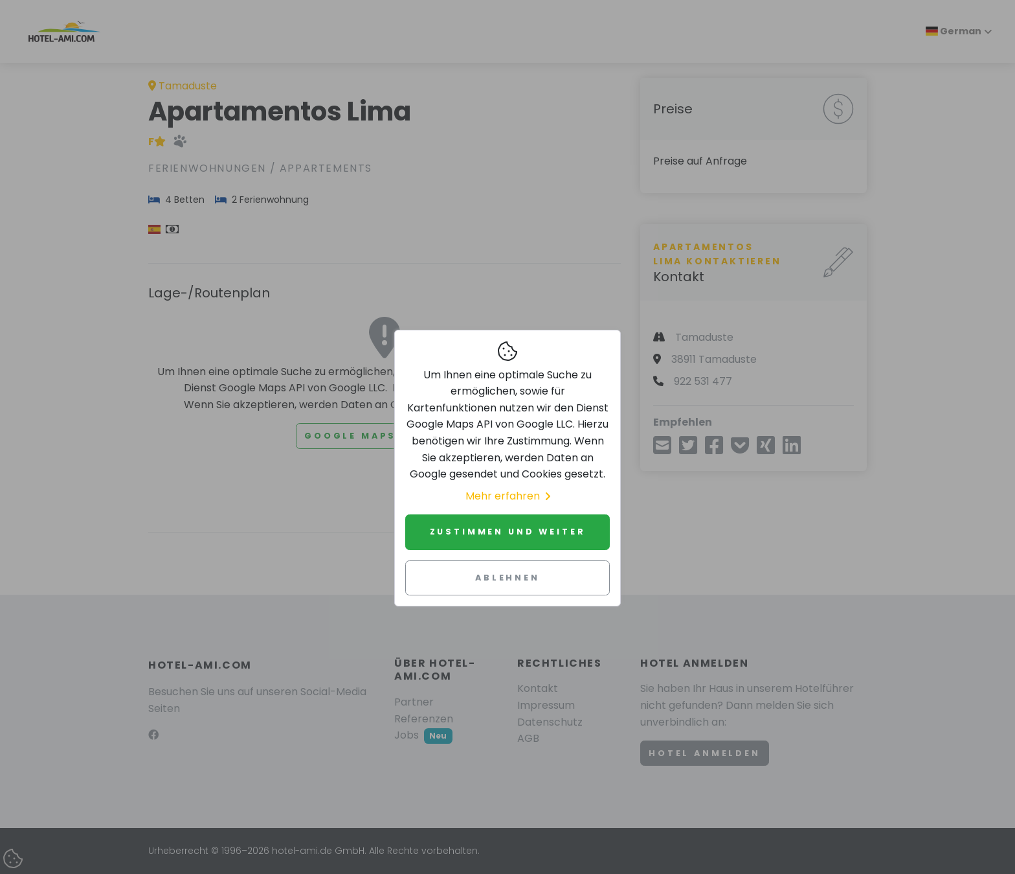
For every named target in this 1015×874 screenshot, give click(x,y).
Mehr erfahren (507, 496)
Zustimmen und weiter (508, 531)
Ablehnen (507, 577)
